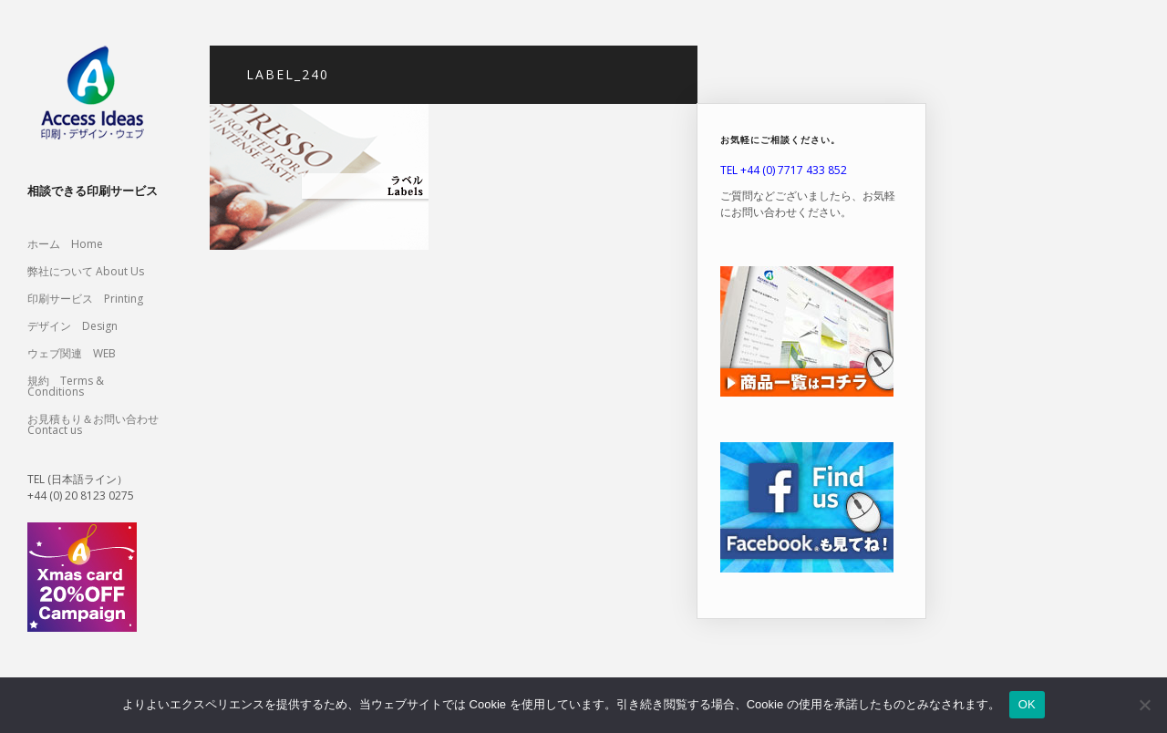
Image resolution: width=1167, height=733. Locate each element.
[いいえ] (1144, 705)
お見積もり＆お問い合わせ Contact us (93, 424)
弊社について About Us (91, 271)
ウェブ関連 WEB (71, 353)
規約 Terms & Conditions (65, 386)
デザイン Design (72, 326)
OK (1027, 704)
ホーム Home (65, 244)
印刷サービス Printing (85, 298)
